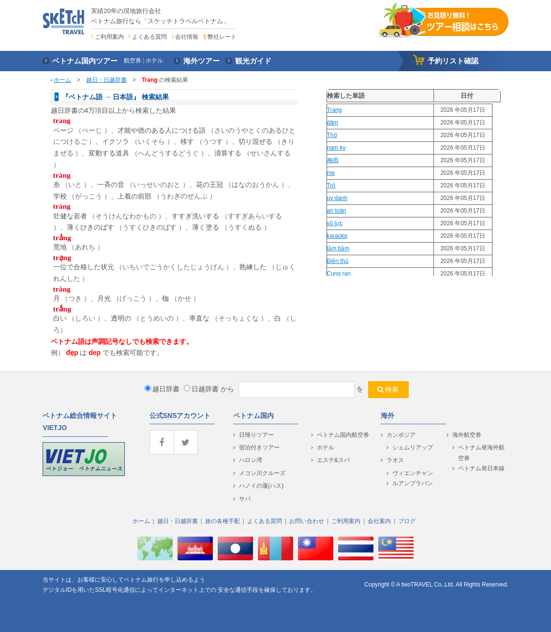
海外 (387, 415)
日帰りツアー (256, 435)
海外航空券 (466, 435)
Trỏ (331, 185)
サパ (245, 498)
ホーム (62, 80)
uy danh (337, 198)
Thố (332, 135)
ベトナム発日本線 (481, 468)
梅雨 (333, 160)
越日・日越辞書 (106, 80)
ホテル (325, 447)
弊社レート (222, 36)
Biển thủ (338, 261)
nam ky (336, 147)
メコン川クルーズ (262, 473)
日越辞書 (201, 389)
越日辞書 (162, 389)
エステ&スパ (333, 460)
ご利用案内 (109, 36)
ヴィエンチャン (412, 473)
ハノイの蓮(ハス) (261, 485)
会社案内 (379, 521)
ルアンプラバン (412, 483)
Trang (334, 110)
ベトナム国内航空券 (343, 435)
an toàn (336, 210)
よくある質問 (149, 36)
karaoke (337, 235)
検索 (392, 389)
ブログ (407, 521)
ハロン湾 (250, 460)
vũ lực (335, 223)
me (331, 173)
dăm (332, 122)
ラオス (395, 460)
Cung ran (339, 273)
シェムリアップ (412, 447)
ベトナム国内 (253, 415)
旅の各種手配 (222, 521)
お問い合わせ (306, 521)
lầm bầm (338, 248)
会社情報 (186, 36)
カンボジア (401, 435)
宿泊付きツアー (259, 447)
